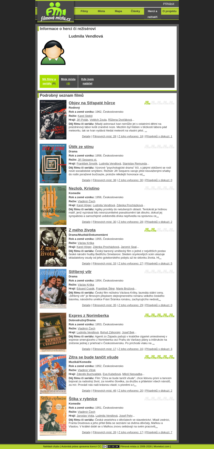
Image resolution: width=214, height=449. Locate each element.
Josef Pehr (125, 415)
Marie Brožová (125, 288)
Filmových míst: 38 (104, 180)
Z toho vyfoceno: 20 (130, 390)
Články (135, 11)
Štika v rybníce (83, 399)
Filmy (84, 11)
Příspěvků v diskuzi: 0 (158, 180)
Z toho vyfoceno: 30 (130, 180)
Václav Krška (86, 243)
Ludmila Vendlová (110, 163)
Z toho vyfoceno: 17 (130, 432)
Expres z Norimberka (89, 315)
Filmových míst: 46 (104, 390)
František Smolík (87, 163)
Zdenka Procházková (129, 205)
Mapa (118, 11)
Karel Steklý (85, 115)
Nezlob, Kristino (84, 188)
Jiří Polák (82, 119)
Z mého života (82, 230)
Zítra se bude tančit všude (94, 357)
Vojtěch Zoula (98, 119)
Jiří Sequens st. (87, 159)
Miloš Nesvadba (132, 374)
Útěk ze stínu (81, 146)
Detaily (86, 136)
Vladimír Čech (86, 201)
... (146, 130)
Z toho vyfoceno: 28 (130, 221)
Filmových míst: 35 (104, 305)
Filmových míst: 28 (104, 136)
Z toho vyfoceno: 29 (130, 305)
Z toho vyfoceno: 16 (130, 349)
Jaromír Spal (129, 246)
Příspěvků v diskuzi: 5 (158, 263)
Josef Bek (128, 332)
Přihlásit (168, 4)
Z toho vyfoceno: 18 (130, 136)
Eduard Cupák (85, 288)
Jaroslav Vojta (85, 415)
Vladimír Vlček (87, 370)
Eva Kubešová (112, 374)
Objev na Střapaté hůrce (92, 103)
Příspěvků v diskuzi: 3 (158, 349)
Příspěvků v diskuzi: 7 (158, 432)
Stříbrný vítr (80, 271)
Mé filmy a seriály (49, 81)
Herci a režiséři (152, 14)
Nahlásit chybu (51, 446)
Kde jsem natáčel (87, 81)
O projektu (170, 11)
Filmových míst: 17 (104, 349)
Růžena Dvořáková (120, 119)
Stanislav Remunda (135, 163)
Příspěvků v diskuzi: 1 (158, 136)
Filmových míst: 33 (104, 263)
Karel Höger (84, 205)
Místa (101, 11)
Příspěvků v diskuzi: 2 (158, 221)
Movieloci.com (162, 446)
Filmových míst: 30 (104, 221)
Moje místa (68, 81)
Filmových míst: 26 (104, 432)
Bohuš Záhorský (110, 332)
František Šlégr (105, 288)
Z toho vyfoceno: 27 (130, 263)
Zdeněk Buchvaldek (89, 374)
